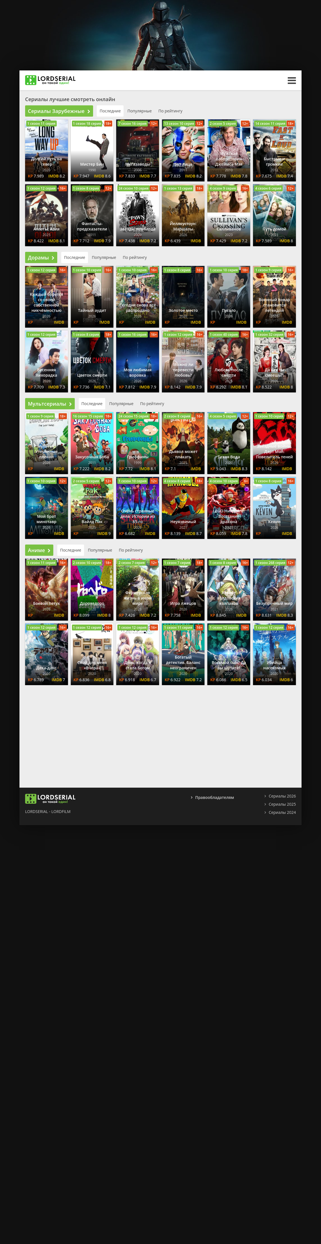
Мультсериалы (50, 403)
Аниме (39, 550)
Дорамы (41, 257)
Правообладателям (214, 797)
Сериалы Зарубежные (59, 111)
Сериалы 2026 (282, 796)
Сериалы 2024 (282, 812)
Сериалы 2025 (282, 804)
